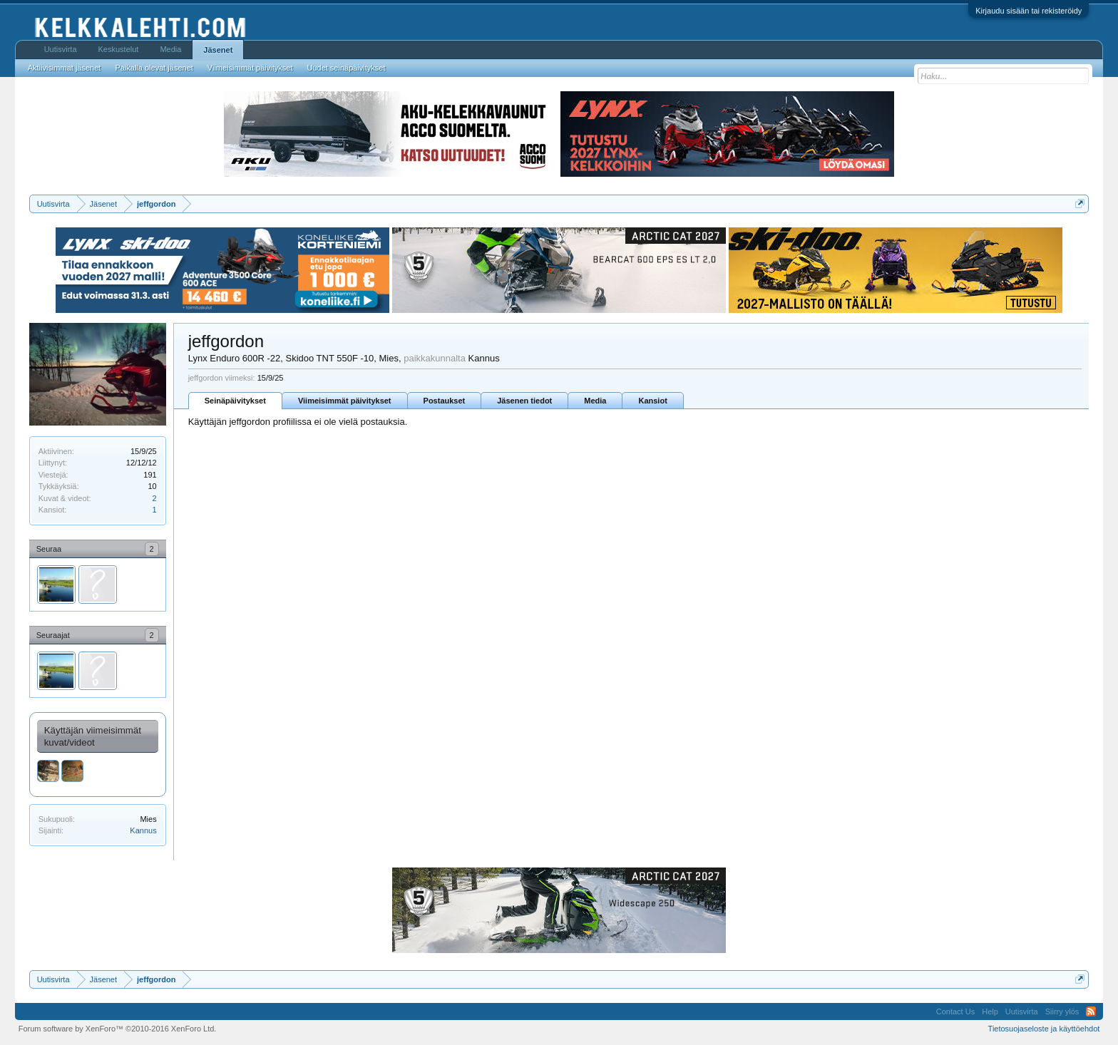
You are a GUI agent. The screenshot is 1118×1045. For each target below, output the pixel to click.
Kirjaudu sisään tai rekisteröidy (1028, 10)
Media (595, 400)
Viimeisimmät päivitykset (344, 400)
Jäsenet (217, 50)
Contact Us (955, 1011)
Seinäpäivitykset (235, 400)
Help (990, 1011)
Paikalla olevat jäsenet (154, 67)
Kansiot (652, 400)
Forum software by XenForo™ (118, 1028)
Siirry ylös (1062, 1011)
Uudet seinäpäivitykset (346, 67)
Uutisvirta (60, 49)
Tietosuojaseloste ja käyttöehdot (1044, 1028)
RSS (1091, 1011)
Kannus (143, 830)
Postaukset (445, 400)
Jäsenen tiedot (524, 400)
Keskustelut (118, 49)
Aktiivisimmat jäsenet (64, 67)
